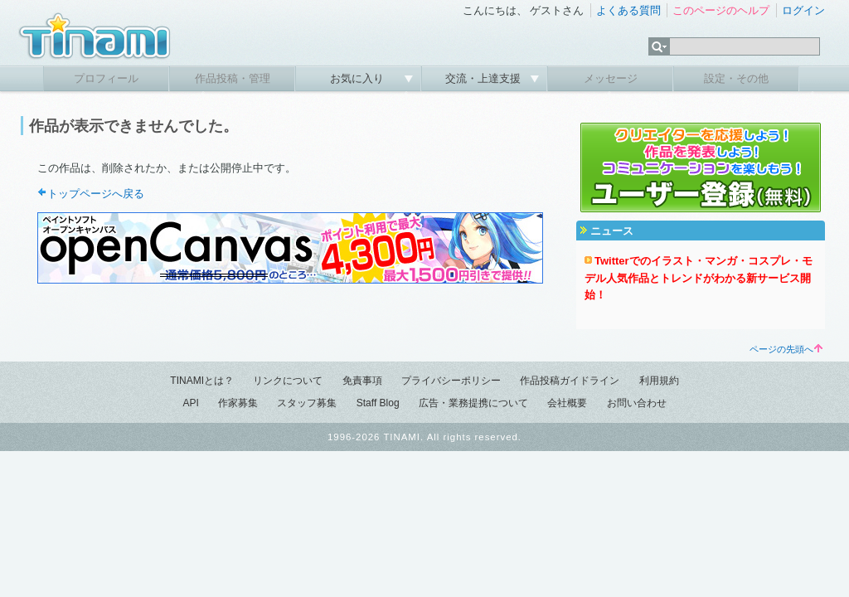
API (190, 403)
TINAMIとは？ (202, 380)
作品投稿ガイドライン (569, 380)
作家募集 (238, 403)
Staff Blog (378, 403)
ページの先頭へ (786, 349)
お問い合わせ (637, 403)
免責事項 (362, 380)
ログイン (803, 10)
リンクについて (288, 380)
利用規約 (659, 380)
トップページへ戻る (95, 193)
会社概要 (567, 403)
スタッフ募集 (307, 403)
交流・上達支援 (484, 78)
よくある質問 (628, 10)
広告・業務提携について (473, 403)
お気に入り (358, 78)
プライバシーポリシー (451, 380)
